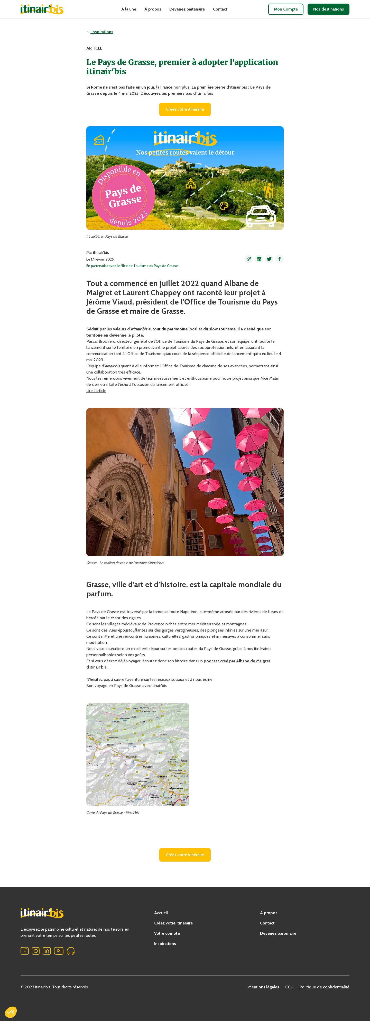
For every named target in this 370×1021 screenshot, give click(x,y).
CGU (289, 987)
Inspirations (165, 943)
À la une (128, 9)
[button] (249, 259)
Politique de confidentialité (324, 987)
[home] (50, 9)
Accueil (161, 912)
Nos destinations (328, 9)
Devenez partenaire (187, 9)
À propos (152, 9)
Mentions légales (263, 987)
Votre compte (167, 933)
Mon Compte (286, 9)
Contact (220, 9)
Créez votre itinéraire (185, 109)
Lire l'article (96, 390)
